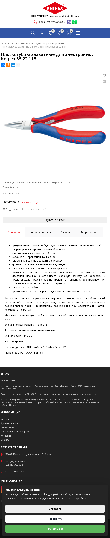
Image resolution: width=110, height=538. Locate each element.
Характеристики (40, 232)
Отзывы (66, 232)
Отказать (55, 509)
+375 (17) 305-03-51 (15, 464)
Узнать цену (30, 202)
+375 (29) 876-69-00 (15, 461)
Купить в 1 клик (55, 220)
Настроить (55, 518)
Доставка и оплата (11, 423)
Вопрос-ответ (89, 232)
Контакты (6, 435)
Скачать (5, 439)
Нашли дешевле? (34, 209)
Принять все (55, 528)
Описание (14, 232)
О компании (7, 427)
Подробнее (10, 187)
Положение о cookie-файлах (16, 431)
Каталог (5, 419)
